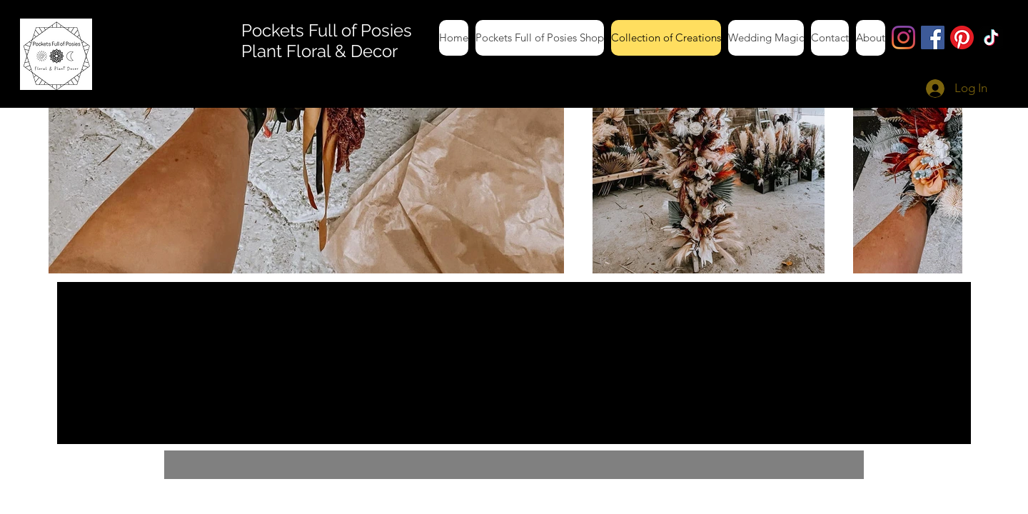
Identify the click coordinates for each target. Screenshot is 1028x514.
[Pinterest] (962, 37)
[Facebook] (932, 37)
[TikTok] (991, 37)
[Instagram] (903, 37)
